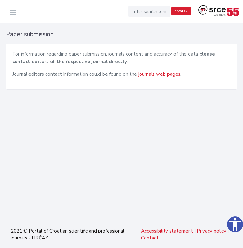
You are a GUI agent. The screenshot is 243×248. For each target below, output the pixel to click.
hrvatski (181, 11)
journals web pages (159, 74)
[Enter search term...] (149, 11)
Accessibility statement (167, 231)
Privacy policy (211, 231)
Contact (150, 238)
